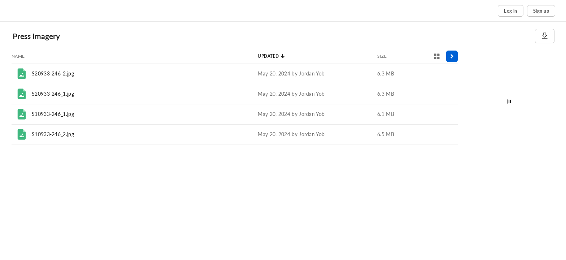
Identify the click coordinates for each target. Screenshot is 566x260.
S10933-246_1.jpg (53, 114)
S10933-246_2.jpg (53, 134)
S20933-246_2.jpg (53, 73)
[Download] (544, 36)
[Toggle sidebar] (452, 56)
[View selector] (437, 56)
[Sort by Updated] (271, 56)
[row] (235, 74)
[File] (21, 73)
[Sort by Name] (18, 56)
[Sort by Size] (382, 56)
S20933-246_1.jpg (53, 94)
